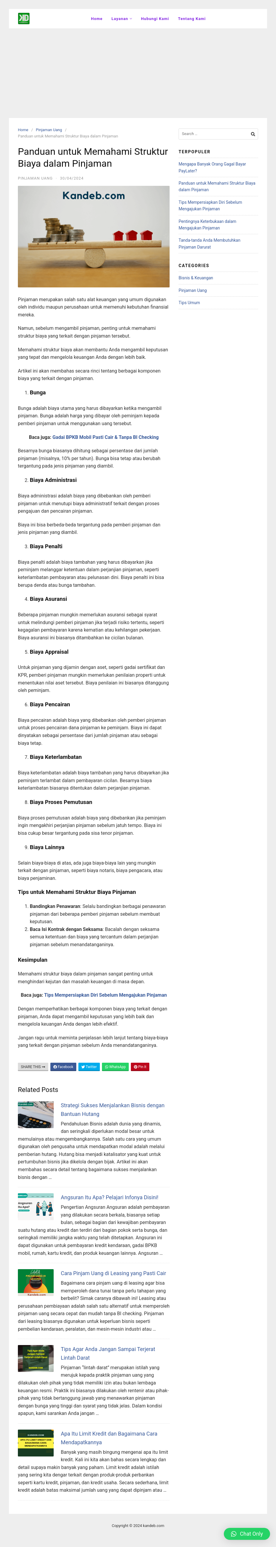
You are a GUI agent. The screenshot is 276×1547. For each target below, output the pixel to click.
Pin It (140, 1067)
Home (97, 18)
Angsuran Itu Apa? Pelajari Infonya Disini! (109, 1197)
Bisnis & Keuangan (196, 277)
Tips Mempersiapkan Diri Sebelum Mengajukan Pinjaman (105, 995)
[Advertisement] (138, 73)
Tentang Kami (192, 18)
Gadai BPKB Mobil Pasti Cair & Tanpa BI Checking (105, 437)
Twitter (89, 1067)
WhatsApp (115, 1067)
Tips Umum (189, 302)
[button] (247, 1534)
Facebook (63, 1067)
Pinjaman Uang (49, 130)
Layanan (121, 18)
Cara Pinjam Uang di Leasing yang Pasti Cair (113, 1273)
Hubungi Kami (155, 18)
